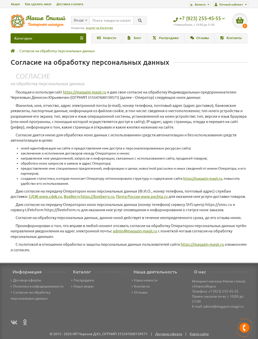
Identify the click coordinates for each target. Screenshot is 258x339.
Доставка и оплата (69, 4)
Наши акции (82, 286)
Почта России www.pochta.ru (142, 196)
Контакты (231, 38)
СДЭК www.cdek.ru (45, 196)
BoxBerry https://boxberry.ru (89, 196)
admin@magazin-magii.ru (135, 231)
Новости (106, 38)
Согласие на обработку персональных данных (57, 51)
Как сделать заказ (38, 4)
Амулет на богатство (99, 27)
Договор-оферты (26, 280)
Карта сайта (199, 334)
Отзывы (199, 38)
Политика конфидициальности (37, 286)
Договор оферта (168, 334)
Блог (134, 38)
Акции (15, 4)
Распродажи (166, 38)
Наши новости (144, 280)
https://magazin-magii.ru (84, 92)
